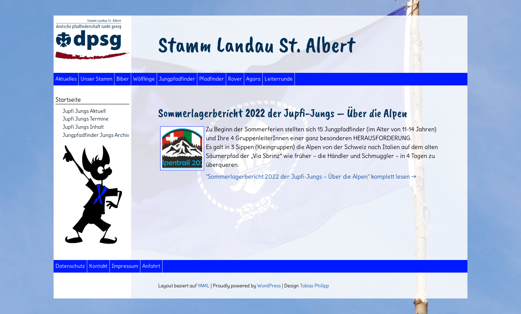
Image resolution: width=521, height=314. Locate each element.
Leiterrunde (279, 79)
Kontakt (98, 266)
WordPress (269, 285)
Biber (122, 79)
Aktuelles (65, 79)
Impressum (125, 266)
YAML (204, 285)
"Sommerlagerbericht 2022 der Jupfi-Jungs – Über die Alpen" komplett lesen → (311, 176)
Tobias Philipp (314, 285)
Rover (235, 79)
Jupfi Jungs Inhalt (83, 127)
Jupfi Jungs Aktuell (84, 111)
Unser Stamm (96, 79)
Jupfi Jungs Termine (85, 118)
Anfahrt (151, 266)
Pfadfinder (211, 79)
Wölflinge (144, 79)
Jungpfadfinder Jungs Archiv (95, 135)
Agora (253, 79)
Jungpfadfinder (177, 79)
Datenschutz (70, 266)
